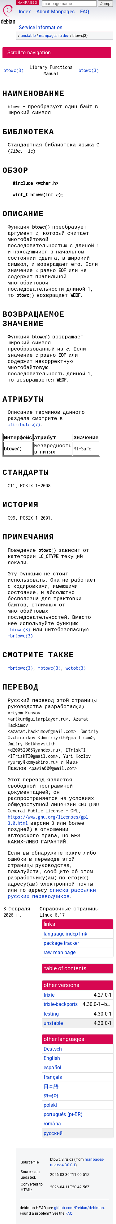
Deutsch (53, 1049)
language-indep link (65, 934)
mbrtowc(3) (20, 635)
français (53, 1077)
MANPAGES (27, 2)
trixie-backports (61, 1004)
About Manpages (56, 12)
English (52, 1058)
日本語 (51, 1086)
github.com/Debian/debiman (79, 1208)
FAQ (84, 12)
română (52, 1124)
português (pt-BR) (63, 1114)
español (52, 1067)
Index (25, 12)
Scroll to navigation (29, 53)
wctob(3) (76, 668)
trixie (49, 995)
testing (51, 1014)
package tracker (61, 943)
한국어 (51, 1096)
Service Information (40, 27)
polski (50, 1105)
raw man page (59, 952)
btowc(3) (13, 70)
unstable (28, 36)
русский (53, 1133)
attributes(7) (24, 424)
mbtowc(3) (19, 629)
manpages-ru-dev (54, 36)
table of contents (65, 968)
